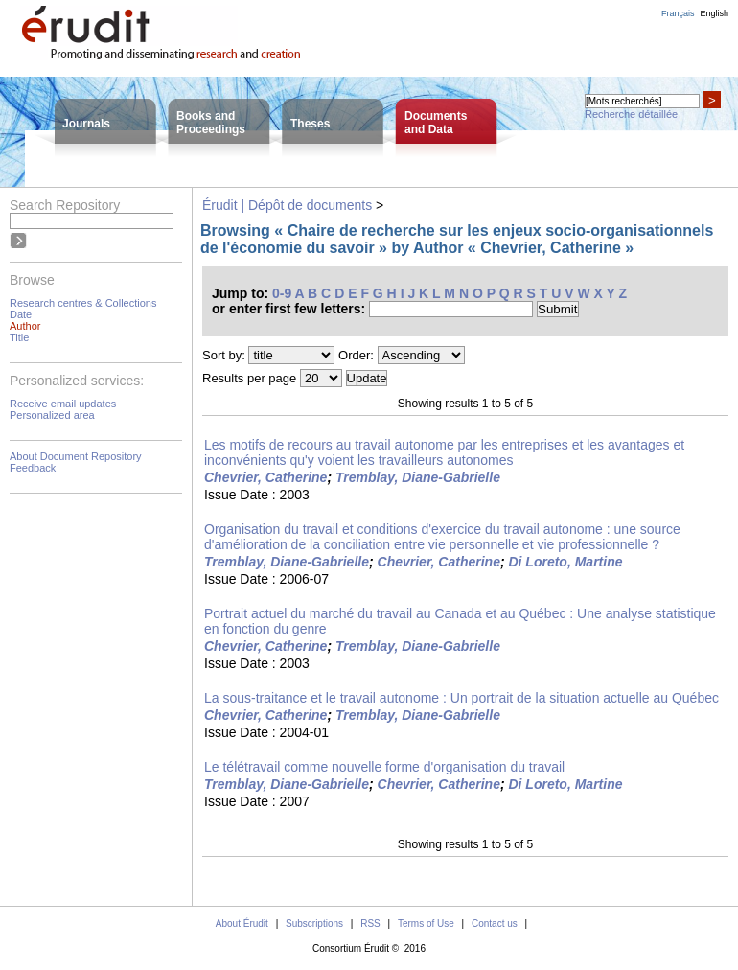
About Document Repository (76, 456)
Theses (310, 123)
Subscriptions (314, 923)
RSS (370, 923)
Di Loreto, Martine (565, 561)
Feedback (33, 467)
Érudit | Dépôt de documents (287, 205)
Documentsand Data (435, 122)
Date (21, 314)
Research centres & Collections (83, 303)
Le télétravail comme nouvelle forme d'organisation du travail (384, 766)
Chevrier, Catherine (265, 477)
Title (19, 337)
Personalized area (52, 415)
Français (678, 13)
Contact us (495, 923)
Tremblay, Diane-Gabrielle (417, 477)
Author (25, 326)
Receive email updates (63, 403)
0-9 (281, 293)
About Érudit (242, 923)
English (714, 13)
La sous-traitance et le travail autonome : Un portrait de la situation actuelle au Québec (461, 697)
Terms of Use (426, 923)
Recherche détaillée (631, 114)
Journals (86, 123)
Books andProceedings (210, 122)
